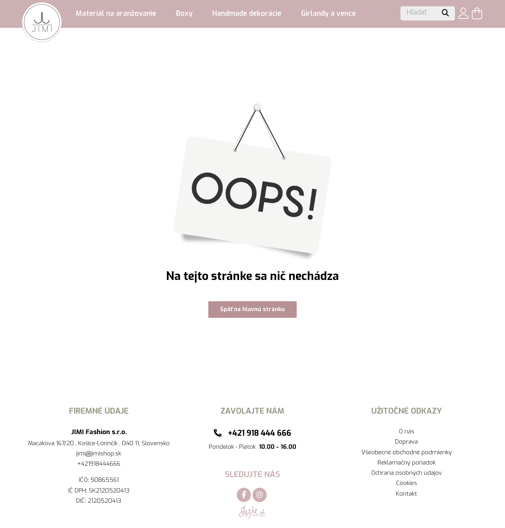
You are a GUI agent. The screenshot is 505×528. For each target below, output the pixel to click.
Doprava (406, 442)
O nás (406, 431)
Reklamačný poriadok (407, 462)
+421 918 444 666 (259, 433)
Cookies (406, 483)
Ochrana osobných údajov (406, 473)
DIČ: (82, 501)
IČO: (84, 480)
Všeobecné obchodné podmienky (406, 452)
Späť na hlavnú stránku (252, 309)
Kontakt (406, 494)
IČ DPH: (78, 490)
